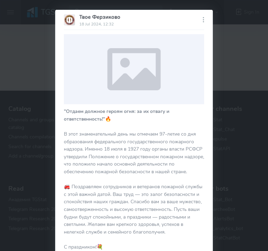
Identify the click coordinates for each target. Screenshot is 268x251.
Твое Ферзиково (99, 17)
